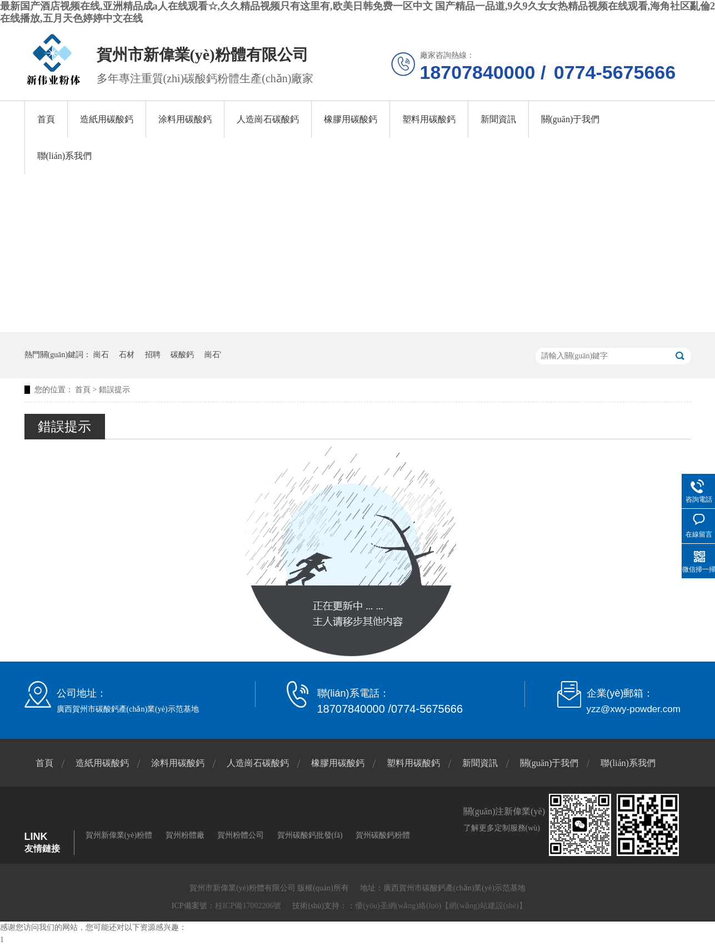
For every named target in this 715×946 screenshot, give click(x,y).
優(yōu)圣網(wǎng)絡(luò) (398, 906)
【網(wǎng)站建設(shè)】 (483, 906)
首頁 (46, 119)
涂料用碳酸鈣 (185, 119)
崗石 (101, 355)
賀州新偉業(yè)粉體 (119, 835)
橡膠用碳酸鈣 (350, 119)
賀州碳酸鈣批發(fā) (310, 835)
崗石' (213, 355)
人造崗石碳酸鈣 (268, 119)
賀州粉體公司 (240, 835)
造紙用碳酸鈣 (106, 119)
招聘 (153, 355)
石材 (126, 355)
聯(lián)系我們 (64, 156)
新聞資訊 (498, 119)
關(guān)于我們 (570, 119)
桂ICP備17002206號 (248, 906)
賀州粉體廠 (185, 835)
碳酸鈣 (182, 355)
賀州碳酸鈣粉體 (383, 835)
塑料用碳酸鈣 (429, 119)
